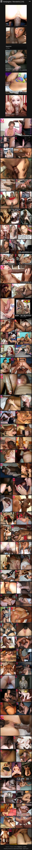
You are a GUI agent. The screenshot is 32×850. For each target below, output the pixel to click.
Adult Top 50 (25, 848)
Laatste (24, 846)
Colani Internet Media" (17, 848)
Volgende (19, 846)
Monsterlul (16, 2)
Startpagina (7, 2)
